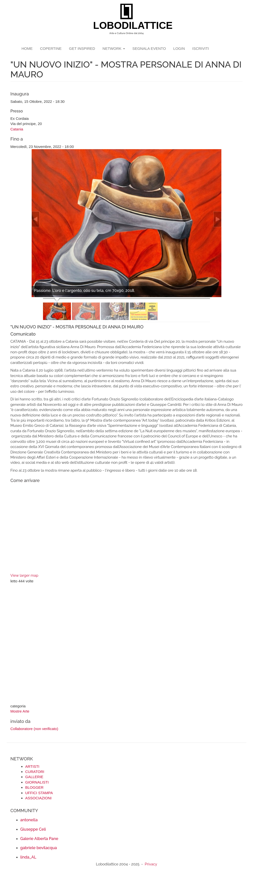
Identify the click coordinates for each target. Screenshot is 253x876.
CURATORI (34, 771)
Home (27, 48)
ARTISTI (32, 766)
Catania (16, 129)
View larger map (24, 575)
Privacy (151, 864)
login (179, 48)
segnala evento (149, 48)
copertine (51, 48)
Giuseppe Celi (33, 829)
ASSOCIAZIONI (38, 798)
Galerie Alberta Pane (39, 838)
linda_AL (28, 857)
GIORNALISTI (37, 782)
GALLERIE (34, 777)
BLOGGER (34, 787)
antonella (29, 820)
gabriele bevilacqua (38, 847)
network (114, 48)
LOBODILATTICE (128, 25)
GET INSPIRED (82, 48)
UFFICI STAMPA (39, 793)
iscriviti (200, 48)
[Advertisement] (126, 644)
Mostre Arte (19, 711)
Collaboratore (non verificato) (34, 729)
